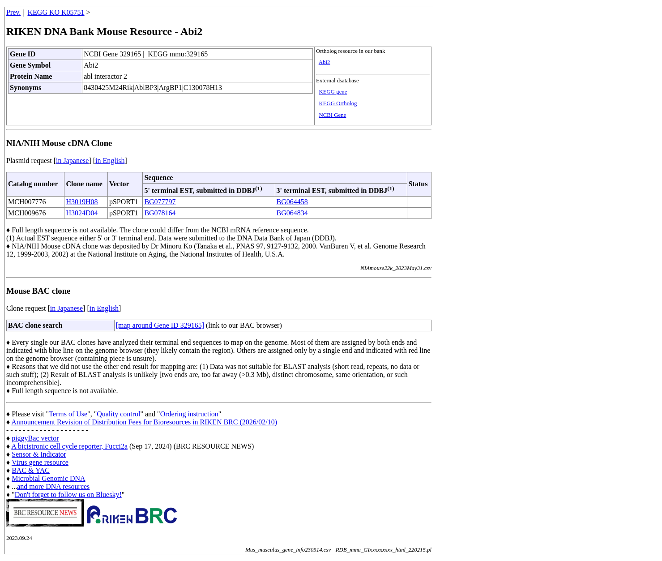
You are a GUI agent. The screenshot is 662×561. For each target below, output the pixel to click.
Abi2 (324, 62)
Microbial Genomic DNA (48, 478)
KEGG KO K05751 (56, 12)
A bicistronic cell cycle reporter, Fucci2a (69, 446)
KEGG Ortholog (338, 103)
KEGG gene (333, 92)
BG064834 (292, 213)
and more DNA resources (53, 486)
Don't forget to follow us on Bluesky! (68, 494)
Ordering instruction (189, 414)
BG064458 (292, 202)
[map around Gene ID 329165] (160, 325)
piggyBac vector (35, 438)
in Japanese (72, 160)
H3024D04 (82, 213)
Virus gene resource (40, 462)
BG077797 (159, 202)
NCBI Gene (332, 115)
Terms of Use (68, 414)
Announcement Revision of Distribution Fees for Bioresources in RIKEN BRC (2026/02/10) (144, 422)
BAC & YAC (31, 470)
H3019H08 (82, 202)
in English (109, 160)
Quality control (118, 414)
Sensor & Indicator (39, 454)
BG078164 (159, 213)
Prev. (13, 12)
